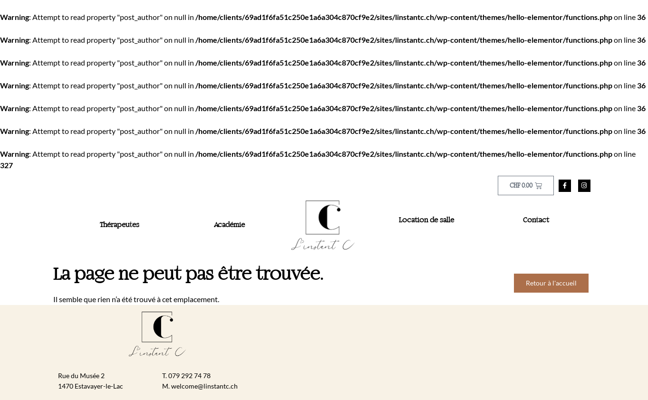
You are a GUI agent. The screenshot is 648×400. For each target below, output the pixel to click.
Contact (536, 220)
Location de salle (426, 220)
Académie (229, 225)
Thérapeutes (119, 225)
